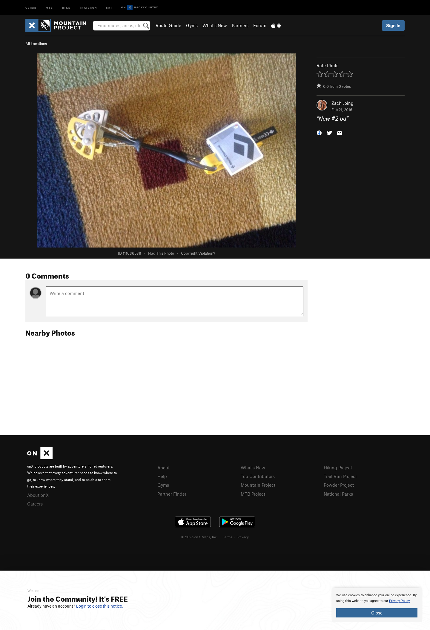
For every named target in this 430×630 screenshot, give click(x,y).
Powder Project (339, 485)
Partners (240, 25)
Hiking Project (338, 467)
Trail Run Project (340, 476)
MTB (49, 7)
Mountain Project (258, 485)
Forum (259, 25)
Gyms (192, 25)
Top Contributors (258, 476)
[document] (376, 604)
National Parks (338, 494)
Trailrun (88, 7)
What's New (214, 25)
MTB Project (253, 494)
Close (377, 612)
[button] (319, 132)
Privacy (243, 537)
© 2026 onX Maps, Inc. (199, 537)
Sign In (393, 25)
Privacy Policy (399, 601)
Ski (109, 7)
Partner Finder (171, 494)
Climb (31, 7)
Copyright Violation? (198, 253)
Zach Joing (342, 103)
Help (162, 476)
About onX (38, 495)
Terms (227, 537)
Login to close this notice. (99, 606)
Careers (35, 503)
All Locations (36, 43)
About (163, 467)
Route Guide (168, 25)
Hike (66, 7)
